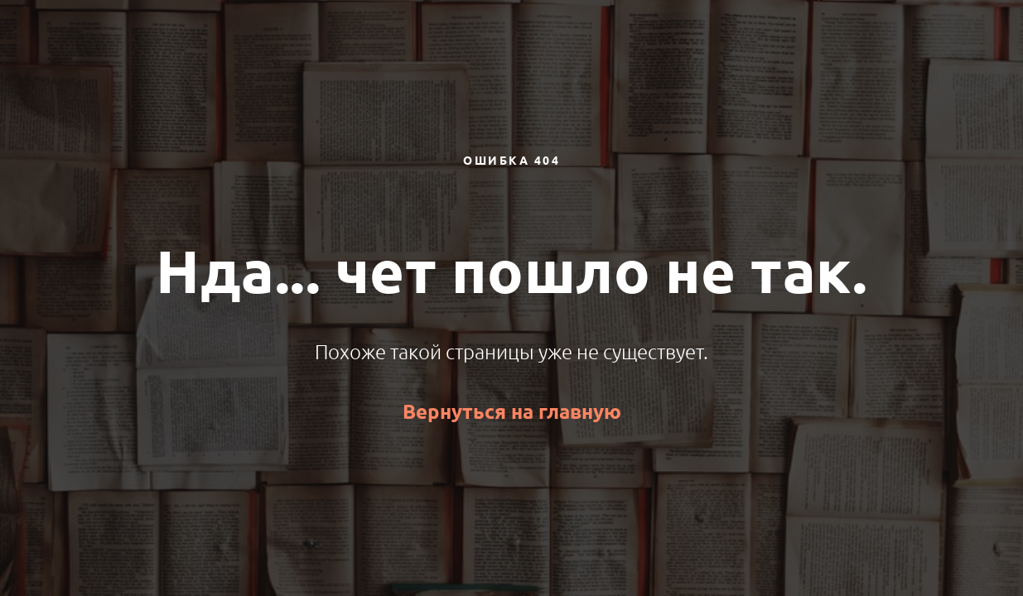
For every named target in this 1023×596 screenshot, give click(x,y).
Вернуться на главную (512, 412)
